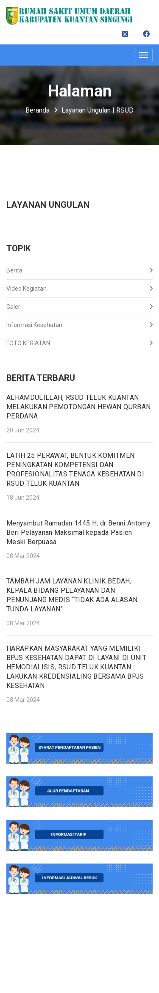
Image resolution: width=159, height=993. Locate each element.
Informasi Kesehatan (79, 325)
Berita (79, 270)
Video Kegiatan (79, 288)
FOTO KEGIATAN (79, 343)
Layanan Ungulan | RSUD (97, 110)
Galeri (79, 307)
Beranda (37, 110)
